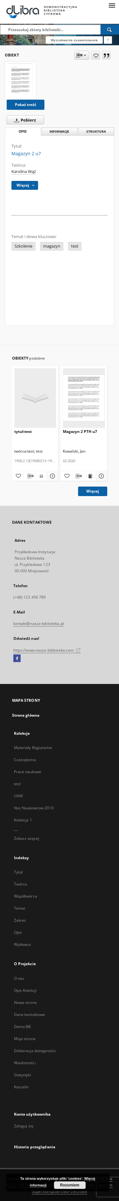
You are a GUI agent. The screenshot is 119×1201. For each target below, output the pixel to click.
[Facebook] (17, 658)
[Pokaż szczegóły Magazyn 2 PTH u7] (100, 476)
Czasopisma (25, 759)
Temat (20, 908)
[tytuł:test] (35, 397)
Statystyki (22, 1075)
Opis (18, 932)
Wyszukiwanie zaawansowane (74, 40)
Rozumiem (69, 1185)
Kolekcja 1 (23, 820)
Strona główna (26, 715)
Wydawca (22, 944)
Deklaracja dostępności (35, 1050)
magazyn (51, 246)
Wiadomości (25, 1062)
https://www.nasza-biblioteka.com (47, 650)
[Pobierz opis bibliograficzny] (30, 476)
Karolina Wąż (23, 171)
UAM (18, 796)
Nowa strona (25, 1002)
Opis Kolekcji (25, 990)
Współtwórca (25, 896)
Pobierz (24, 120)
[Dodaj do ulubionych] (95, 55)
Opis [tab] (23, 131)
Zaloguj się (24, 1126)
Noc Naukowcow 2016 (34, 808)
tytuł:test (23, 431)
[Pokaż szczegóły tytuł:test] (51, 476)
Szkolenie (23, 246)
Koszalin (21, 1087)
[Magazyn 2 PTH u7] (84, 397)
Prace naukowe (28, 771)
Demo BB (22, 1026)
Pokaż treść (25, 104)
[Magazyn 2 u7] (21, 80)
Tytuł (18, 872)
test (74, 246)
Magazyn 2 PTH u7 (80, 431)
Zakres (20, 920)
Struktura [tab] (96, 131)
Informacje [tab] (59, 131)
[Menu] (111, 5)
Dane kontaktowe (29, 1014)
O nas (19, 978)
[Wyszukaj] (110, 29)
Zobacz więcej (26, 838)
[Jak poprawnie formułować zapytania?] (108, 40)
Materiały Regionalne (33, 747)
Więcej (92, 491)
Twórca (20, 884)
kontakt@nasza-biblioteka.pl (38, 623)
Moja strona (25, 1038)
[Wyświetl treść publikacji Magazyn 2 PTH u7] (90, 476)
